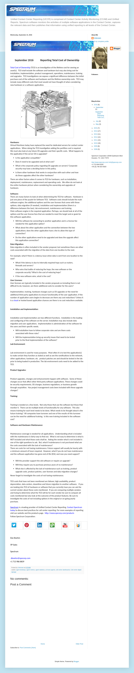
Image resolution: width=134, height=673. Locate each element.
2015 (96, 128)
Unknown (97, 38)
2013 (96, 134)
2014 (96, 131)
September (99, 107)
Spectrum (14, 507)
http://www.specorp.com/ (99, 162)
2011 (96, 140)
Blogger (76, 661)
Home (43, 644)
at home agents (50, 570)
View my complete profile (100, 41)
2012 (96, 137)
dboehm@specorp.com (21, 558)
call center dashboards (63, 570)
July (97, 121)
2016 (96, 105)
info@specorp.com (115, 162)
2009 (96, 146)
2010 (96, 143)
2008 (96, 149)
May (97, 124)
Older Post (79, 644)
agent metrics (30, 570)
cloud (16, 300)
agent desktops (21, 570)
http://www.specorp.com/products (60, 513)
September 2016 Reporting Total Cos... (100, 114)
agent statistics (40, 570)
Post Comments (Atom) (28, 648)
